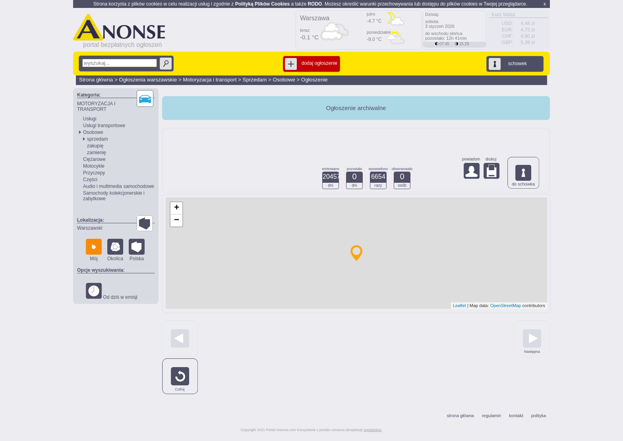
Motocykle (93, 166)
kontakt (516, 415)
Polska (137, 250)
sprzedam (97, 139)
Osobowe (284, 80)
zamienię (96, 152)
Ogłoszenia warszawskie (148, 80)
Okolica (115, 250)
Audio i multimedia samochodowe (118, 186)
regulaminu (372, 430)
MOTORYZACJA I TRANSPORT (96, 106)
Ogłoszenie (314, 80)
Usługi (89, 119)
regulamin (491, 415)
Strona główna (96, 80)
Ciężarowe (94, 159)
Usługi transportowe (104, 125)
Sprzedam (255, 80)
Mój (94, 250)
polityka (538, 415)
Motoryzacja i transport (210, 80)
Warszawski (90, 228)
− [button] (176, 220)
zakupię (95, 146)
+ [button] (176, 208)
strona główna (460, 415)
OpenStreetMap (505, 305)
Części (90, 179)
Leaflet (459, 305)
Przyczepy (94, 173)
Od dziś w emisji (111, 291)
